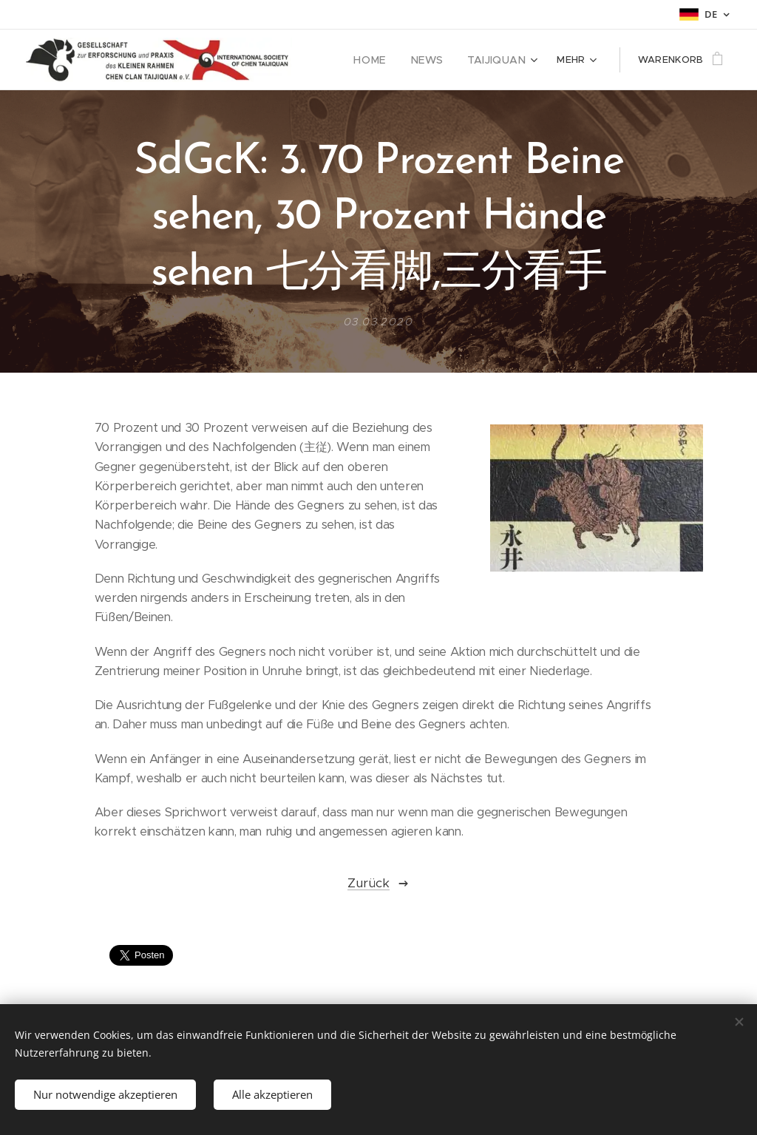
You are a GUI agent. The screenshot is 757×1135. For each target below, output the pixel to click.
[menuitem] (384, 59)
